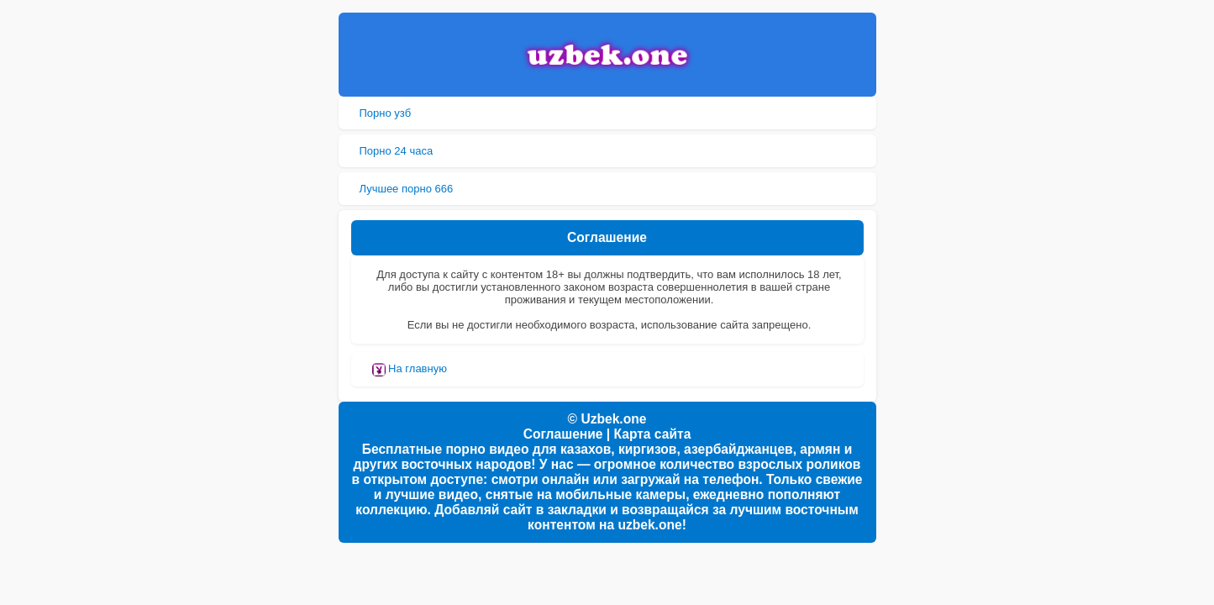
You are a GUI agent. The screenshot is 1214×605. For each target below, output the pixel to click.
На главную (409, 369)
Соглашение (563, 434)
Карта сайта (652, 434)
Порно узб (386, 113)
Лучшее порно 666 (407, 188)
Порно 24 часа (397, 151)
